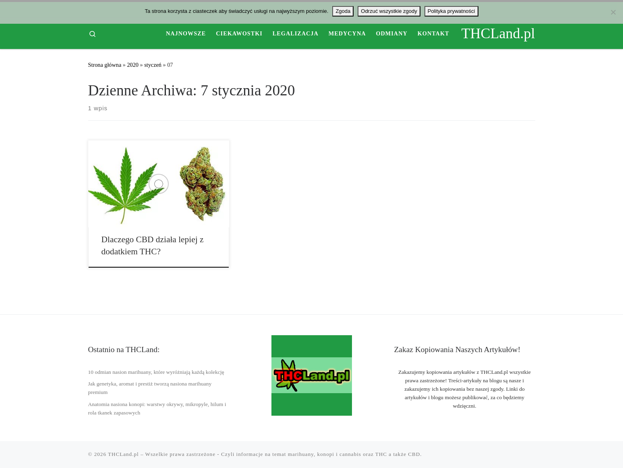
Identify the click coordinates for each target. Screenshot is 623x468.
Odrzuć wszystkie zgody (389, 11)
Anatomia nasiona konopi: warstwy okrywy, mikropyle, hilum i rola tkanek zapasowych (157, 408)
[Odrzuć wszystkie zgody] (613, 12)
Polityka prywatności (451, 11)
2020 (133, 65)
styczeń (152, 65)
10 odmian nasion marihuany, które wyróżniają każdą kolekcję (156, 372)
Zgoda (342, 11)
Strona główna (105, 65)
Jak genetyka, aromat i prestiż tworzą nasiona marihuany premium (150, 388)
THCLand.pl (123, 454)
